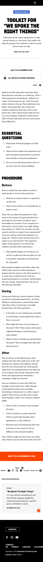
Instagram (17, 470)
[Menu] (39, 3)
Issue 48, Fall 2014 (21, 52)
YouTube (17, 537)
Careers (26, 547)
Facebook (7, 537)
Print (35, 85)
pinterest (40, 470)
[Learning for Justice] (13, 3)
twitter (21, 470)
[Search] (35, 3)
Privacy (15, 547)
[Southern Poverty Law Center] (4, 3)
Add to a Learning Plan (21, 70)
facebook (13, 470)
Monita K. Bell (14, 508)
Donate (12, 529)
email (9, 471)
